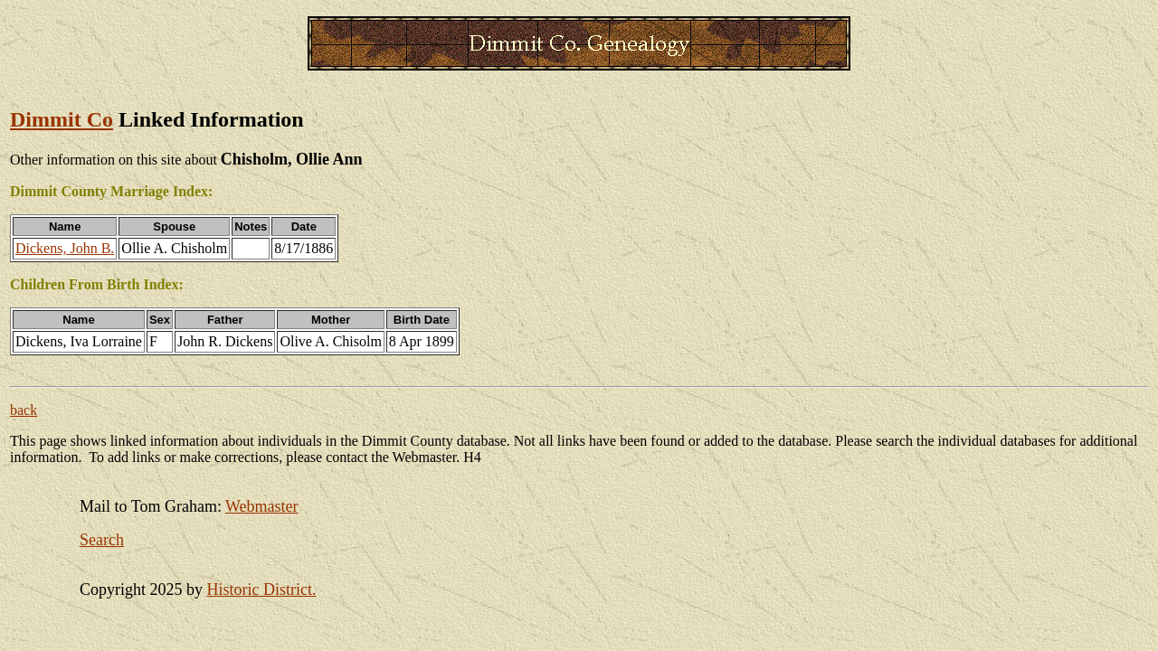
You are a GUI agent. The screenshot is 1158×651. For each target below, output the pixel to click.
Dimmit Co (61, 119)
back (23, 410)
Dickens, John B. (64, 248)
